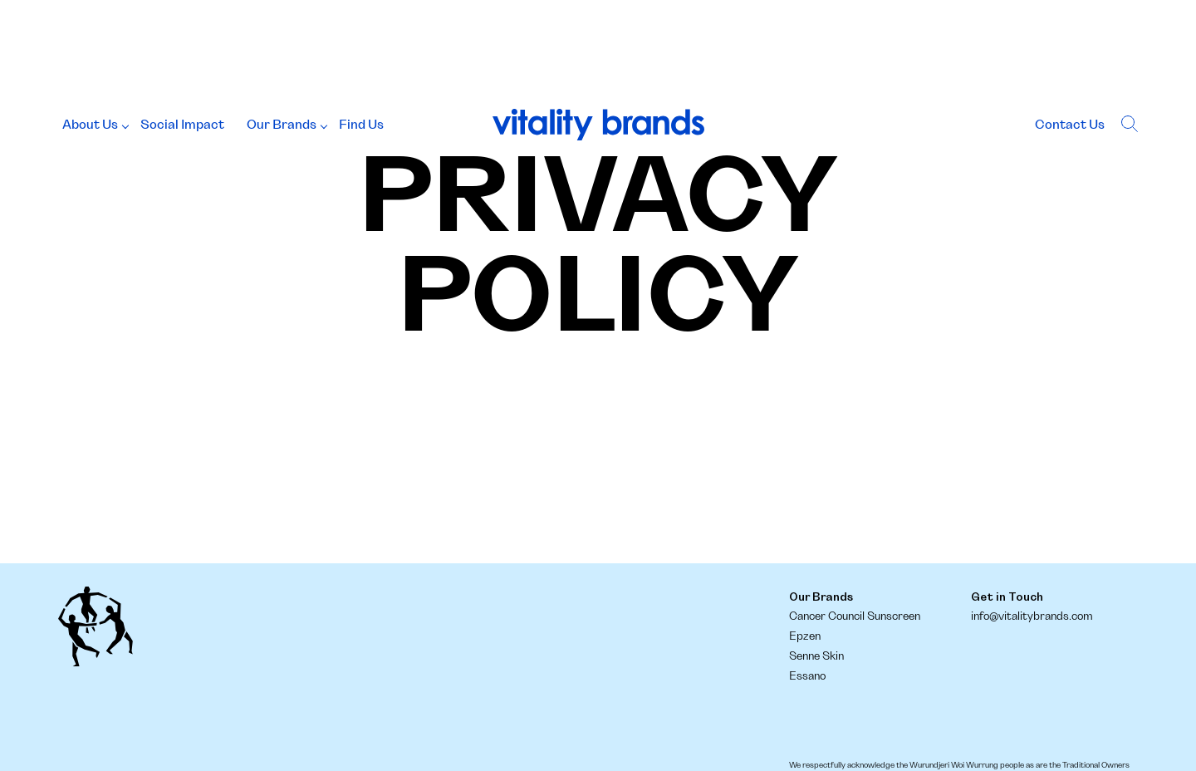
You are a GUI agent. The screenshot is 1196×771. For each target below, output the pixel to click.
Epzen (805, 636)
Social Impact (182, 124)
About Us (90, 124)
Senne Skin (816, 656)
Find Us (361, 124)
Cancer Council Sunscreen (854, 616)
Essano (807, 676)
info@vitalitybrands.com (1032, 616)
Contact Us (1070, 124)
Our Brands (281, 124)
